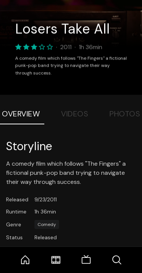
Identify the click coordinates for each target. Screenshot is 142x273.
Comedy (46, 224)
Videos (74, 114)
